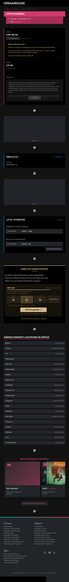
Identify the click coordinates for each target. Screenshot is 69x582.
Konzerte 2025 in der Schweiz (44, 539)
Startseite (8, 9)
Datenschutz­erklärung (11, 560)
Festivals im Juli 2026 (11, 539)
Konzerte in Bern (40, 530)
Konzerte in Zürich (40, 528)
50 (40, 299)
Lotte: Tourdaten (15, 219)
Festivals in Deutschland (12, 530)
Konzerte (16, 9)
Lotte (35, 9)
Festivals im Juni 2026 (11, 537)
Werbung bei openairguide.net (14, 558)
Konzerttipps (38, 526)
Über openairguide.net (11, 553)
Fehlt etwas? (60, 219)
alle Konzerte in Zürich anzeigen (34, 503)
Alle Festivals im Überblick (12, 543)
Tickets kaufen (13, 38)
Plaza (29, 9)
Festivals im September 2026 (13, 541)
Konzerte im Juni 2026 (42, 537)
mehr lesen (34, 97)
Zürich (23, 9)
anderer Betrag (53, 299)
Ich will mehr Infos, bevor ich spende (34, 318)
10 (13, 299)
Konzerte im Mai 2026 (41, 535)
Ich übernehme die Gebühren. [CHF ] (22, 305)
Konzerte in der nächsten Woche (45, 532)
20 (27, 299)
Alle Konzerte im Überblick (43, 543)
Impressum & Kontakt (11, 562)
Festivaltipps (8, 526)
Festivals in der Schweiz (12, 528)
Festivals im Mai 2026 (11, 535)
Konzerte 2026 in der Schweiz (44, 541)
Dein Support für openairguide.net (15, 555)
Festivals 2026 (9, 532)
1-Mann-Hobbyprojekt (35, 275)
